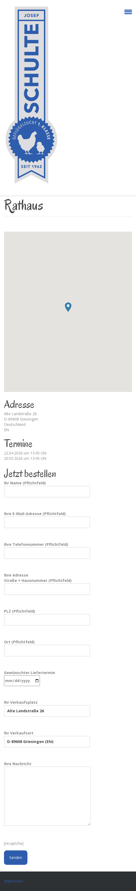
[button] (68, 307)
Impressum (13, 881)
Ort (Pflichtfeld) (47, 647)
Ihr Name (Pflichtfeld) (47, 488)
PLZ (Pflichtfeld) (47, 617)
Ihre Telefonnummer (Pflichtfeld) (47, 550)
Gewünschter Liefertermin (29, 678)
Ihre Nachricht (47, 794)
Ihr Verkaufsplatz (47, 708)
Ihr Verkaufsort (47, 739)
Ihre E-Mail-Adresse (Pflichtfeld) (47, 519)
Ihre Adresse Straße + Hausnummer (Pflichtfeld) (47, 584)
